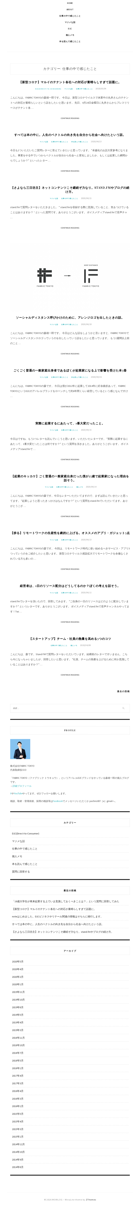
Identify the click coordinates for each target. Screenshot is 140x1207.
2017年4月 (18, 1075)
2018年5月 (18, 1060)
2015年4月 (18, 1121)
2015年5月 (18, 1113)
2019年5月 (18, 1014)
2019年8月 (18, 1007)
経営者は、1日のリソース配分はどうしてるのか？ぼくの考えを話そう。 (70, 586)
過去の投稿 (123, 691)
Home (70, 3)
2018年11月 (18, 1037)
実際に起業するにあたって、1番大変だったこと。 (70, 423)
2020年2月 (18, 976)
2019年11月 (18, 992)
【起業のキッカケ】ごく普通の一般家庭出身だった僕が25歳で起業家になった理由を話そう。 (70, 478)
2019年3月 (18, 1030)
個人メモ (70, 35)
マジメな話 (70, 22)
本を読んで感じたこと (70, 41)
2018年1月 (18, 1068)
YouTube (18, 793)
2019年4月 (18, 1022)
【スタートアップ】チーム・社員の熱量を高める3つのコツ (70, 639)
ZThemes (91, 1199)
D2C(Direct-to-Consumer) (48, 89)
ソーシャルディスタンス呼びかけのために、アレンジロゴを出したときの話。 (70, 317)
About (70, 9)
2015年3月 (18, 1129)
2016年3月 (18, 1098)
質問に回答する (21, 871)
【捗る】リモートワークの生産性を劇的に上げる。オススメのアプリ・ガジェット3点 (70, 533)
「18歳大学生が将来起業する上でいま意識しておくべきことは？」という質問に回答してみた (65, 901)
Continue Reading (70, 118)
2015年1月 (18, 1136)
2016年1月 (18, 1106)
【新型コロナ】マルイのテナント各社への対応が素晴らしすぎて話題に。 (70, 82)
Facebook (58, 801)
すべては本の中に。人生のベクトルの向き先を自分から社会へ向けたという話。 (70, 135)
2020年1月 (18, 984)
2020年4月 (18, 969)
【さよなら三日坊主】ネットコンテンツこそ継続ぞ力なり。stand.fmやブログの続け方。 (70, 190)
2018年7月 (18, 1053)
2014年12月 (18, 1144)
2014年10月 (18, 1152)
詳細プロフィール (22, 786)
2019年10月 (18, 999)
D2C (70, 28)
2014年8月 (18, 1167)
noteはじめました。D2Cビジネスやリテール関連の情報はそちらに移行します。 (57, 916)
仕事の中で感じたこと (70, 16)
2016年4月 (18, 1091)
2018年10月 (18, 1045)
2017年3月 (18, 1083)
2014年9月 (18, 1159)
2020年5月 (18, 961)
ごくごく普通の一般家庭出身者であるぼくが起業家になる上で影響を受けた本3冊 (70, 370)
